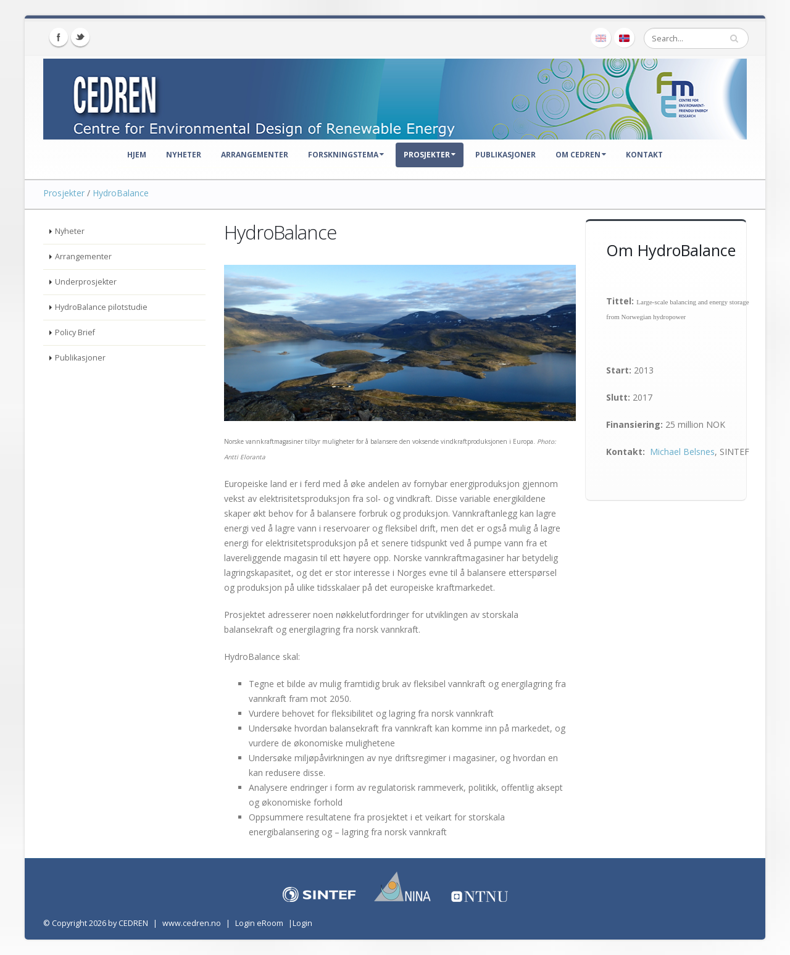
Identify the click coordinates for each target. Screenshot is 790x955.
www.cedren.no (191, 923)
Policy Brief (75, 332)
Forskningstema (346, 154)
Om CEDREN (580, 154)
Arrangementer (254, 154)
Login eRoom (259, 923)
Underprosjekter (86, 282)
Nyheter (183, 154)
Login (302, 923)
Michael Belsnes (682, 451)
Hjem (136, 154)
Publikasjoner (505, 154)
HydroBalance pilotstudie (101, 307)
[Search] (696, 38)
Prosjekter (429, 154)
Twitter (80, 37)
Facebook (58, 37)
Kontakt (644, 154)
